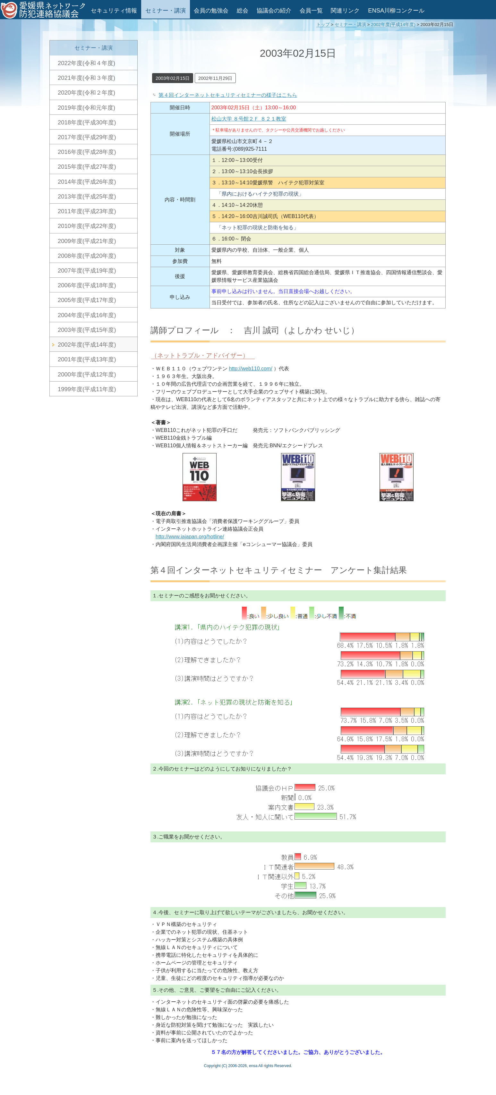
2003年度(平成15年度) (87, 329)
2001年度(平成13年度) (87, 359)
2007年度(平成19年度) (87, 270)
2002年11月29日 (215, 78)
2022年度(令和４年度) (86, 63)
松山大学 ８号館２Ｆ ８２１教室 (248, 119)
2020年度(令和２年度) (86, 92)
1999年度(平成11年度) (87, 389)
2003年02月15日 (173, 78)
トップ (323, 24)
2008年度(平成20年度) (87, 255)
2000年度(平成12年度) (87, 374)
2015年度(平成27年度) (87, 166)
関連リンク (345, 10)
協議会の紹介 (274, 10)
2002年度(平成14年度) (393, 24)
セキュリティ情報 (114, 10)
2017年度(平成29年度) (87, 137)
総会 (242, 10)
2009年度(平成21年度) (87, 241)
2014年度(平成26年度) (87, 181)
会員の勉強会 (211, 10)
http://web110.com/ (250, 368)
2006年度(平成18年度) (87, 285)
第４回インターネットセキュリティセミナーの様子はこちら (227, 95)
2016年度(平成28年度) (87, 151)
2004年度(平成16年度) (87, 315)
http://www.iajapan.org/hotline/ (190, 536)
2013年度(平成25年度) (87, 196)
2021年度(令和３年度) (86, 77)
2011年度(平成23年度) (87, 211)
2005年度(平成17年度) (87, 300)
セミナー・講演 (165, 10)
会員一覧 (311, 10)
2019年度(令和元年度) (86, 107)
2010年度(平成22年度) (87, 226)
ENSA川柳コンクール (396, 10)
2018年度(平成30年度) (87, 122)
